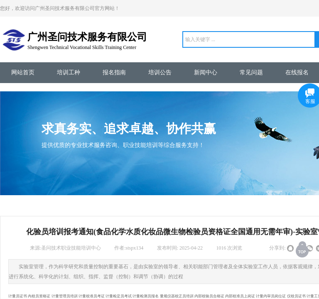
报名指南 (114, 72)
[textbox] (248, 39)
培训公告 (160, 72)
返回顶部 (302, 249)
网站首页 (22, 72)
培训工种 (68, 72)
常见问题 (251, 72)
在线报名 (297, 72)
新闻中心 (205, 72)
